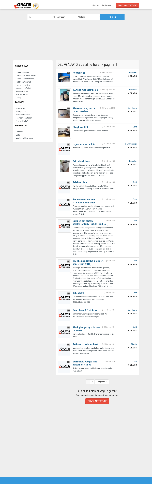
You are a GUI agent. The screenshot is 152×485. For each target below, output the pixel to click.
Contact (19, 132)
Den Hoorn (132, 108)
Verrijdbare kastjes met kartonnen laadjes (85, 363)
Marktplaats (21, 111)
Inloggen (95, 5)
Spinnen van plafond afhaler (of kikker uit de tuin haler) (91, 222)
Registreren (107, 5)
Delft (135, 127)
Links (18, 135)
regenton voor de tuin (84, 144)
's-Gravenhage (131, 144)
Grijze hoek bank (81, 161)
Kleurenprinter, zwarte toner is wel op (84, 110)
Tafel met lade (80, 182)
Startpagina (20, 108)
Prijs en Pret (22, 121)
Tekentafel (78, 292)
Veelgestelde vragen (24, 138)
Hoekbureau (79, 72)
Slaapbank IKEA (81, 127)
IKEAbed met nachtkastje (86, 89)
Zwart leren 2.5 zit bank (85, 310)
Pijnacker (133, 72)
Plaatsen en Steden (24, 118)
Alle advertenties (23, 115)
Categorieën (22, 65)
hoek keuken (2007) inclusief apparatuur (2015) (87, 262)
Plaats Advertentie (127, 5)
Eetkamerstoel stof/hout (85, 344)
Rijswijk (134, 344)
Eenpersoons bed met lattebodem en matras (84, 201)
